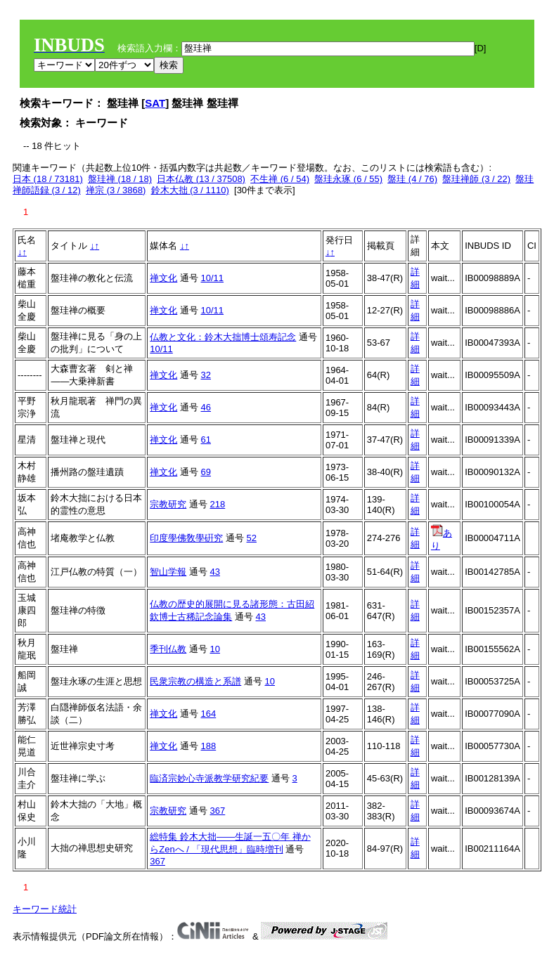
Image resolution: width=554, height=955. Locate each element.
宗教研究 (168, 504)
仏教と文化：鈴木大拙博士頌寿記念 (223, 337)
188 (209, 746)
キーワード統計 (45, 909)
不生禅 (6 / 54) (279, 179)
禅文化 (163, 278)
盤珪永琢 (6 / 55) (348, 179)
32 (206, 375)
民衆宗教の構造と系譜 (195, 681)
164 (209, 713)
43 (215, 571)
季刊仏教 (168, 649)
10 (215, 649)
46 (206, 407)
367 (218, 810)
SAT (155, 103)
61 (206, 439)
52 (252, 538)
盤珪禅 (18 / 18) (120, 179)
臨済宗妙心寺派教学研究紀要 (209, 778)
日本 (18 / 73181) (48, 179)
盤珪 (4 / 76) (412, 179)
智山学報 (168, 571)
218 (218, 504)
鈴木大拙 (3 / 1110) (190, 190)
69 (206, 472)
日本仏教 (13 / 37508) (201, 179)
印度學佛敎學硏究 (186, 538)
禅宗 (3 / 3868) (116, 190)
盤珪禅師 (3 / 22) (476, 179)
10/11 (212, 278)
